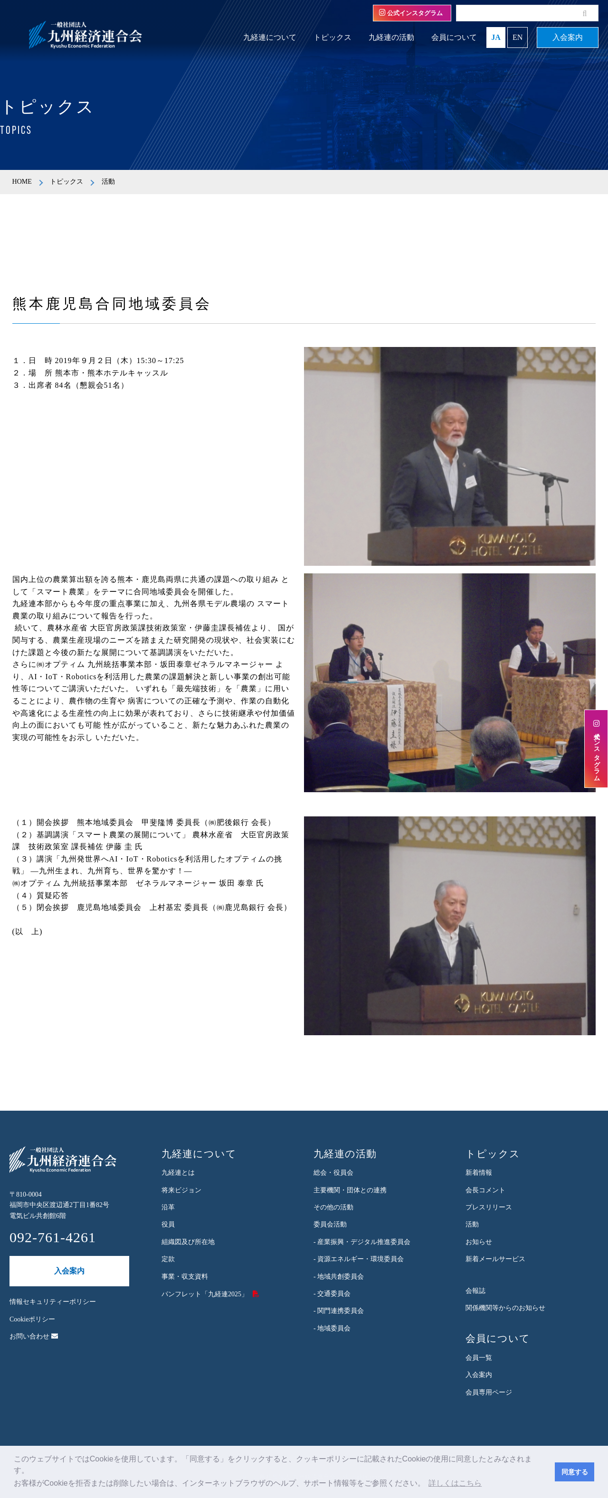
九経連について (269, 37)
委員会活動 (330, 1224)
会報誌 (475, 1290)
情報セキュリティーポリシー (53, 1301)
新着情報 (479, 1172)
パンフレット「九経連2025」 (205, 1294)
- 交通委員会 (332, 1293)
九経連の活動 (391, 37)
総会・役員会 (333, 1172)
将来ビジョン (181, 1190)
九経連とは (178, 1172)
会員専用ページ (489, 1392)
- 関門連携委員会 (339, 1310)
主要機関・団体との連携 (350, 1190)
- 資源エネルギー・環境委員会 (359, 1259)
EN (517, 37)
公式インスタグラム (411, 13)
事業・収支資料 (185, 1276)
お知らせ (479, 1241)
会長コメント (485, 1190)
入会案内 (567, 37)
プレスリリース (489, 1207)
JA (496, 37)
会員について (454, 37)
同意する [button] (574, 1472)
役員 (168, 1224)
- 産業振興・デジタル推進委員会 (362, 1241)
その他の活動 (333, 1207)
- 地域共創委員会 (339, 1276)
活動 (472, 1224)
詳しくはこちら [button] (455, 1483)
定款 (168, 1259)
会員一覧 (479, 1357)
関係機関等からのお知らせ (505, 1307)
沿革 (168, 1207)
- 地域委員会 (332, 1328)
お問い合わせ (34, 1336)
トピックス (333, 37)
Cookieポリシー (32, 1319)
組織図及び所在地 (188, 1241)
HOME (22, 181)
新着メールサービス (495, 1259)
